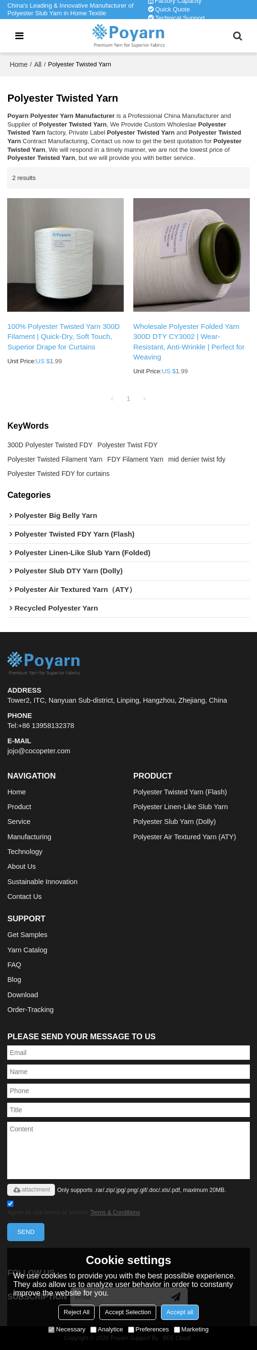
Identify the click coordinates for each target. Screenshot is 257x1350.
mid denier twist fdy (196, 459)
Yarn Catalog (27, 950)
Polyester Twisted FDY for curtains (58, 473)
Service (18, 821)
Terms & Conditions (115, 1212)
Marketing (191, 1329)
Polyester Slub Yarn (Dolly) (174, 821)
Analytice (106, 1329)
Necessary (66, 1329)
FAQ (14, 965)
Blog (14, 979)
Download (22, 995)
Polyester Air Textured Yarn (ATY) (184, 837)
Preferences (148, 1329)
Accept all (179, 1312)
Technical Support (180, 17)
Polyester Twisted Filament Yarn (54, 459)
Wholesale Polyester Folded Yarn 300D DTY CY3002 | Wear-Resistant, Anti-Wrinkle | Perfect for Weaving (189, 341)
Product (19, 807)
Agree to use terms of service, (73, 1209)
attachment (31, 1189)
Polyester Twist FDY (127, 445)
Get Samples (27, 935)
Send (25, 1231)
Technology (24, 851)
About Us (21, 866)
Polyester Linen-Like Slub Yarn (180, 807)
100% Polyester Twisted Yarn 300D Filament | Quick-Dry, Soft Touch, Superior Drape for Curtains (63, 336)
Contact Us (24, 896)
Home (18, 64)
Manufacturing (29, 837)
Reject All (76, 1312)
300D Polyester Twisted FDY (50, 445)
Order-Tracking (30, 1009)
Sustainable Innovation (42, 882)
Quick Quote (172, 9)
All (38, 64)
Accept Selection (128, 1312)
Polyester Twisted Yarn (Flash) (180, 792)
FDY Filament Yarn (135, 459)
